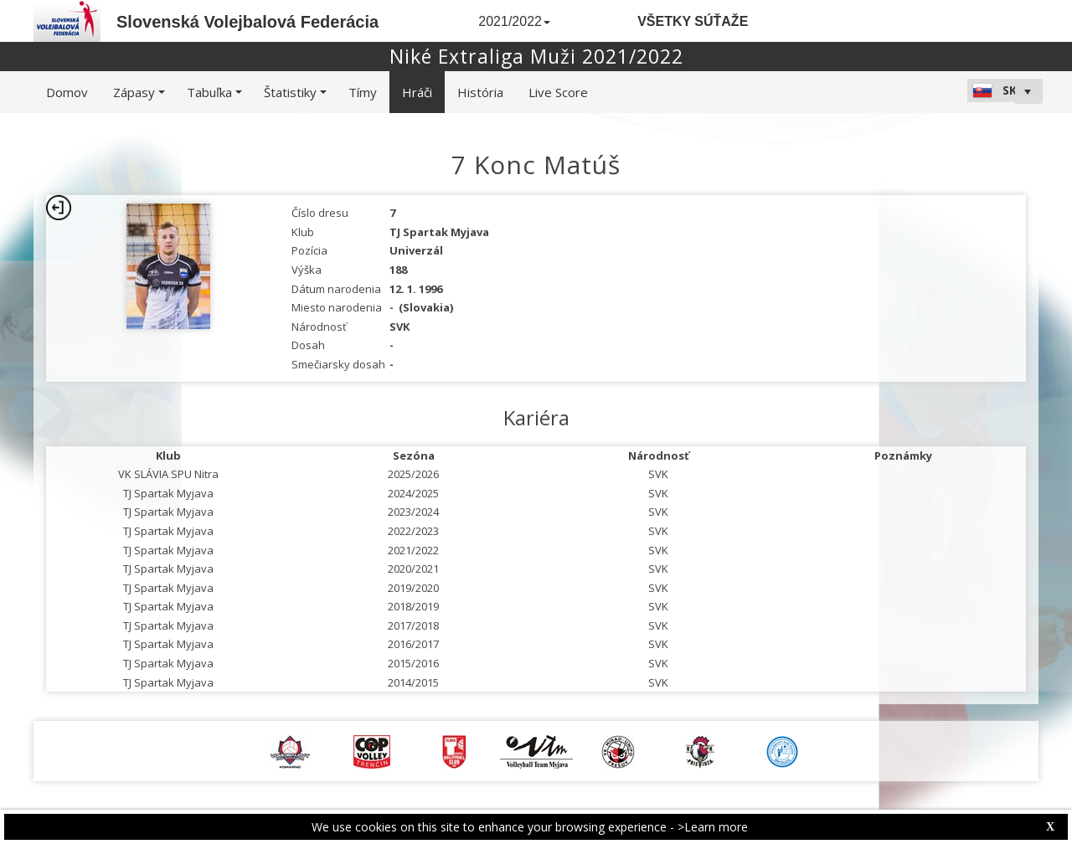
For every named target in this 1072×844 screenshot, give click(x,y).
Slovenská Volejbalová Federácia (247, 22)
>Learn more (713, 827)
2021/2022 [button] (514, 21)
